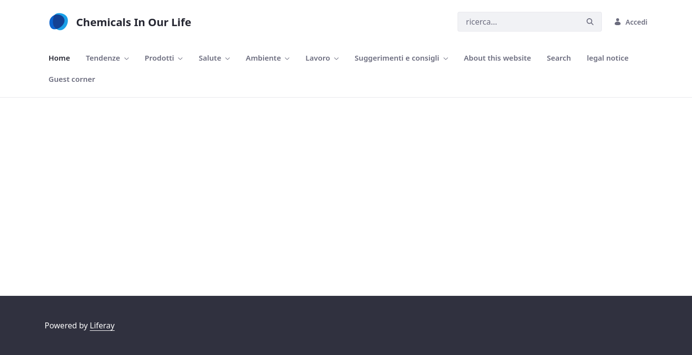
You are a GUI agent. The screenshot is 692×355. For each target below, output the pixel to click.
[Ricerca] (518, 22)
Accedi (630, 22)
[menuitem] (59, 58)
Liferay (102, 325)
